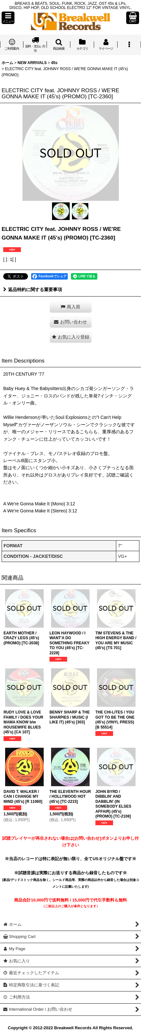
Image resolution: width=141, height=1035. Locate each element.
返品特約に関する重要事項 (32, 289)
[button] (8, 18)
